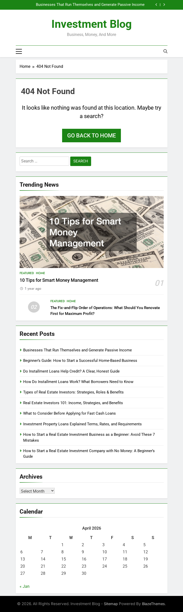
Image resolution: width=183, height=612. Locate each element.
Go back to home (91, 135)
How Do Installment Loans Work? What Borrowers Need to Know (78, 381)
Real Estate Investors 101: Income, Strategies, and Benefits (73, 403)
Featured (27, 273)
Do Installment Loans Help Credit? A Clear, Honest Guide (71, 371)
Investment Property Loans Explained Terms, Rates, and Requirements (82, 424)
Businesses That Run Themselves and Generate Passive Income (90, 5)
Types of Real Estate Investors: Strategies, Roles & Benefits (73, 392)
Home (40, 273)
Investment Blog (91, 24)
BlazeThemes (153, 604)
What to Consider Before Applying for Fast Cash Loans (69, 413)
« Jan (25, 586)
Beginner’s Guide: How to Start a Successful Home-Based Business (80, 360)
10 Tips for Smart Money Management (59, 280)
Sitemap (111, 604)
